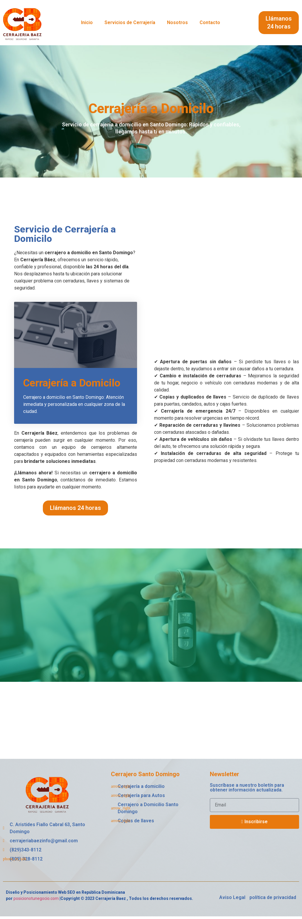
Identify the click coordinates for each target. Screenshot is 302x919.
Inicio (87, 22)
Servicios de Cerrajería (129, 22)
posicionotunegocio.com (36, 900)
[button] (279, 22)
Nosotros (177, 22)
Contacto (210, 22)
